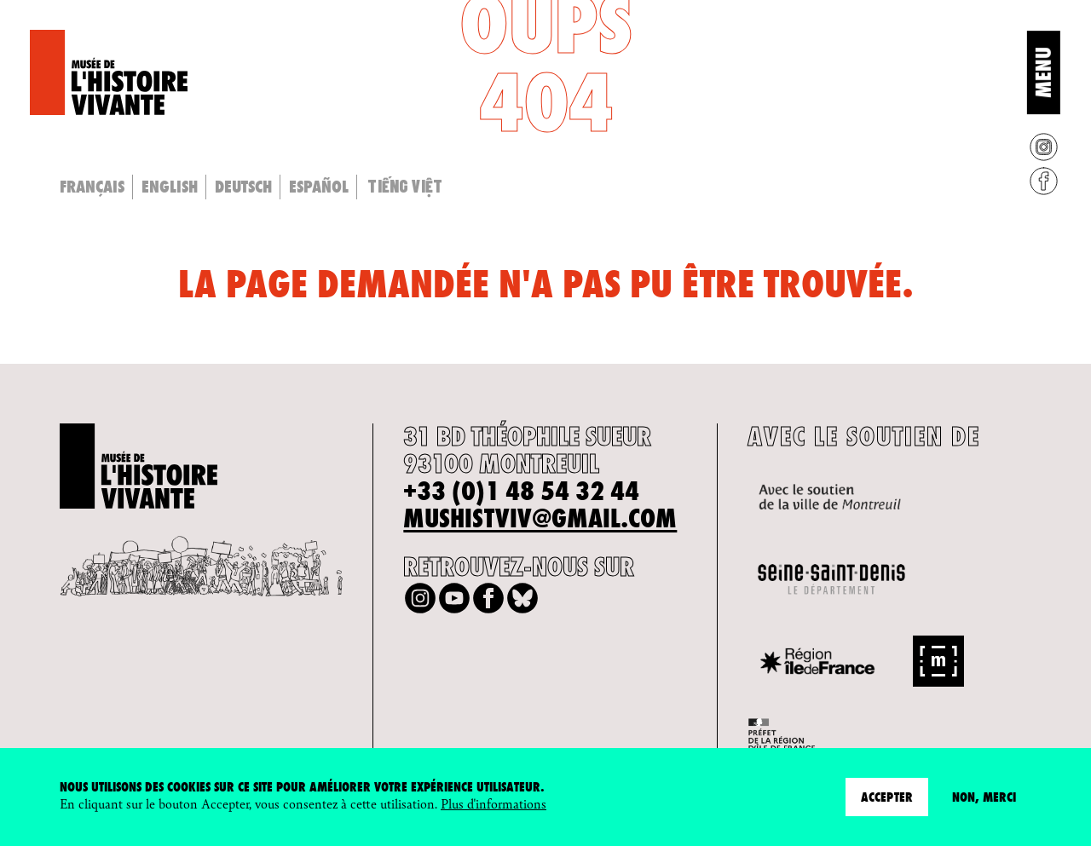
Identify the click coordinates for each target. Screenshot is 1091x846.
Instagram (1043, 147)
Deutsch (243, 187)
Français (92, 187)
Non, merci (984, 797)
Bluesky (522, 598)
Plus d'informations (493, 803)
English (169, 187)
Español (319, 187)
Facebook (1043, 181)
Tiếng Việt (404, 186)
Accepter (887, 797)
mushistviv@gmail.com (540, 518)
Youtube (454, 598)
